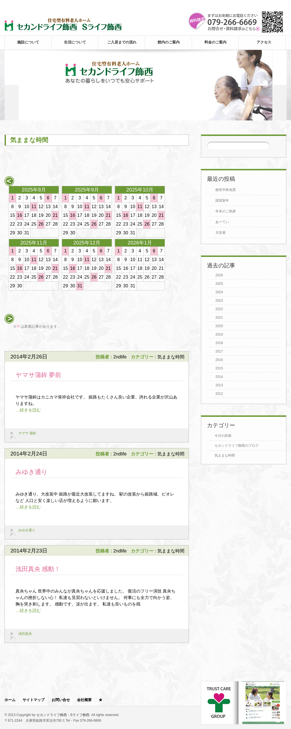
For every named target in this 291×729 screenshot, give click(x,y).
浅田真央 (25, 634)
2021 (219, 317)
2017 (219, 351)
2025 (219, 283)
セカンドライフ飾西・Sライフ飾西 (62, 715)
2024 (219, 292)
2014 (219, 376)
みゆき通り (32, 471)
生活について (75, 42)
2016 (219, 360)
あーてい (222, 222)
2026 (219, 275)
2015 (219, 368)
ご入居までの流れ (121, 42)
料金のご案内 (215, 42)
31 (79, 285)
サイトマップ (34, 700)
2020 (219, 326)
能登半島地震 (225, 190)
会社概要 (84, 700)
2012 (219, 393)
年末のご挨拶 (225, 211)
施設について (28, 42)
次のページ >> (170, 340)
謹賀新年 (222, 200)
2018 (219, 343)
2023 (219, 300)
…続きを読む (28, 410)
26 (40, 224)
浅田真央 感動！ (38, 568)
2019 (219, 334)
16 (19, 215)
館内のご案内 (169, 42)
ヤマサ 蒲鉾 (27, 433)
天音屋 (220, 233)
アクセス (264, 42)
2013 (219, 385)
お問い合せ (61, 700)
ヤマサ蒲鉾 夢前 (38, 374)
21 (55, 215)
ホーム (10, 700)
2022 (219, 309)
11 (33, 206)
